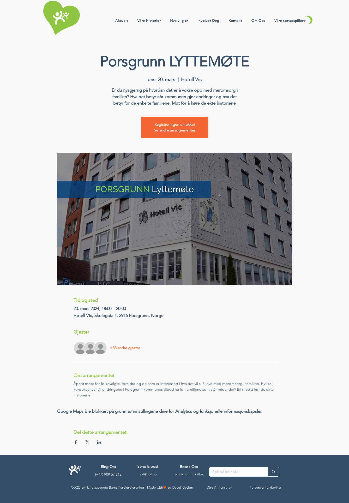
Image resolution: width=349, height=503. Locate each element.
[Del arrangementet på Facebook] (75, 442)
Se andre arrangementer (174, 130)
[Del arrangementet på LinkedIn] (99, 442)
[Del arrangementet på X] (87, 442)
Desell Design (182, 487)
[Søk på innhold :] (235, 471)
